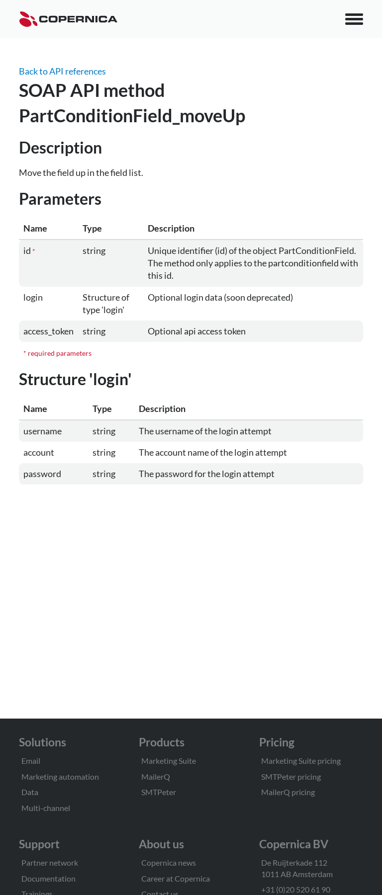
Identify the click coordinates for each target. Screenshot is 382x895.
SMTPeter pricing (291, 776)
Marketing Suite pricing (301, 760)
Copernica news (168, 862)
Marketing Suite (168, 760)
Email (30, 760)
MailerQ (155, 776)
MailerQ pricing (288, 792)
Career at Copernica (175, 878)
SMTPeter (158, 792)
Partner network (49, 862)
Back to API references (62, 71)
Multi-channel (45, 808)
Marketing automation (60, 776)
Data (29, 792)
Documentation (48, 878)
